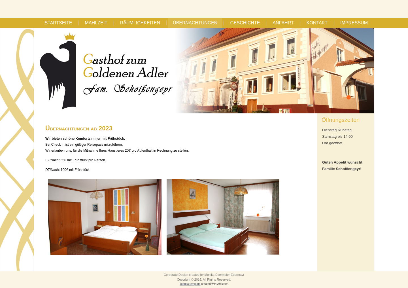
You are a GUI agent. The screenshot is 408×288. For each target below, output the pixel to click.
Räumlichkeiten (140, 22)
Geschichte (245, 22)
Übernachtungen (195, 22)
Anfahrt (283, 22)
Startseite (58, 22)
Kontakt (317, 22)
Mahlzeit (96, 22)
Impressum (354, 22)
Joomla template (190, 283)
